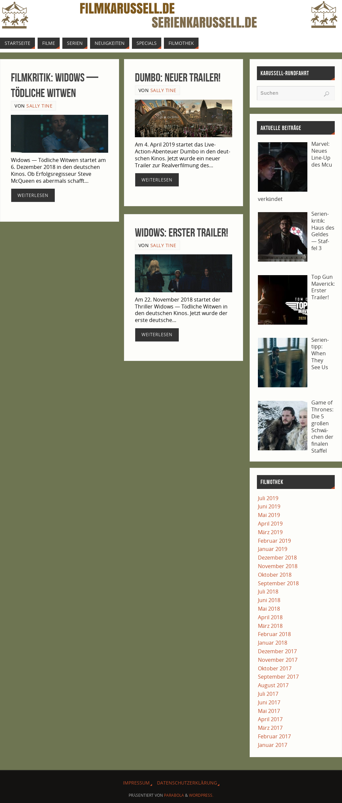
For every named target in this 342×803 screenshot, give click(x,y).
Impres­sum (136, 783)
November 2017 (277, 659)
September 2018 (278, 583)
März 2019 (270, 532)
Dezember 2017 (277, 651)
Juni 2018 (269, 600)
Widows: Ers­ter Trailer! (181, 232)
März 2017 (270, 727)
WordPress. (201, 795)
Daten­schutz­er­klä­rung (187, 783)
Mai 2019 (269, 515)
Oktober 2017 (275, 668)
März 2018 (270, 625)
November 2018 (277, 566)
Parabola (174, 795)
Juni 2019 (269, 506)
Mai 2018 (269, 608)
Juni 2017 (269, 702)
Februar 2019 (274, 540)
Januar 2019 (272, 549)
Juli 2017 (268, 693)
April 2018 (270, 617)
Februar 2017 (274, 736)
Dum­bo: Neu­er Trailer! (178, 77)
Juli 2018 (268, 591)
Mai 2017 (269, 711)
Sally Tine (39, 106)
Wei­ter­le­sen (32, 195)
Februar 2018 (274, 634)
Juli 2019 (268, 498)
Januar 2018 (272, 642)
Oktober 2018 (275, 574)
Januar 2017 (272, 745)
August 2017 (273, 685)
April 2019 (270, 523)
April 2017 (270, 719)
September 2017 (278, 676)
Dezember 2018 (277, 557)
